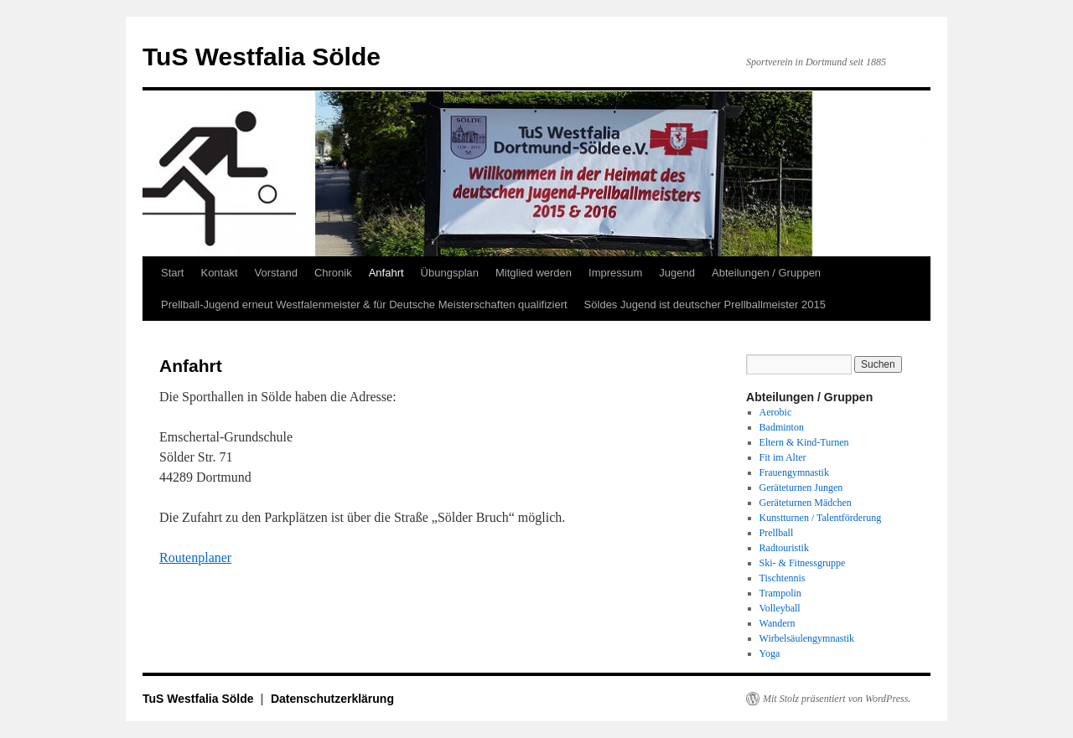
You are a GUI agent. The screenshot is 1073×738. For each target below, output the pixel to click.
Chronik (333, 272)
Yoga (769, 653)
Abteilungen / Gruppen (766, 272)
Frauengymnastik (794, 472)
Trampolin (780, 593)
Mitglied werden (533, 272)
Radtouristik (784, 548)
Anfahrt (386, 272)
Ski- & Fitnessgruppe (802, 563)
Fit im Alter (782, 457)
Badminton (781, 427)
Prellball (776, 533)
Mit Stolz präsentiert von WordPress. (836, 698)
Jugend (677, 272)
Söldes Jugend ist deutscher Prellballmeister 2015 (705, 304)
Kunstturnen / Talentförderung (820, 518)
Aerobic (775, 412)
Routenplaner (195, 557)
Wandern (777, 623)
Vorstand (276, 272)
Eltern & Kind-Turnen (804, 442)
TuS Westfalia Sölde (262, 56)
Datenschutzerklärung (332, 698)
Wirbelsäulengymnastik (807, 638)
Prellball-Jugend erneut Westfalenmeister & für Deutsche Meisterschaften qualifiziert (364, 304)
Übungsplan (450, 272)
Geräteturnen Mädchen (805, 502)
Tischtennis (782, 578)
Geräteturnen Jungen (801, 487)
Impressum (615, 272)
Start (172, 272)
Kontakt (218, 272)
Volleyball (780, 608)
